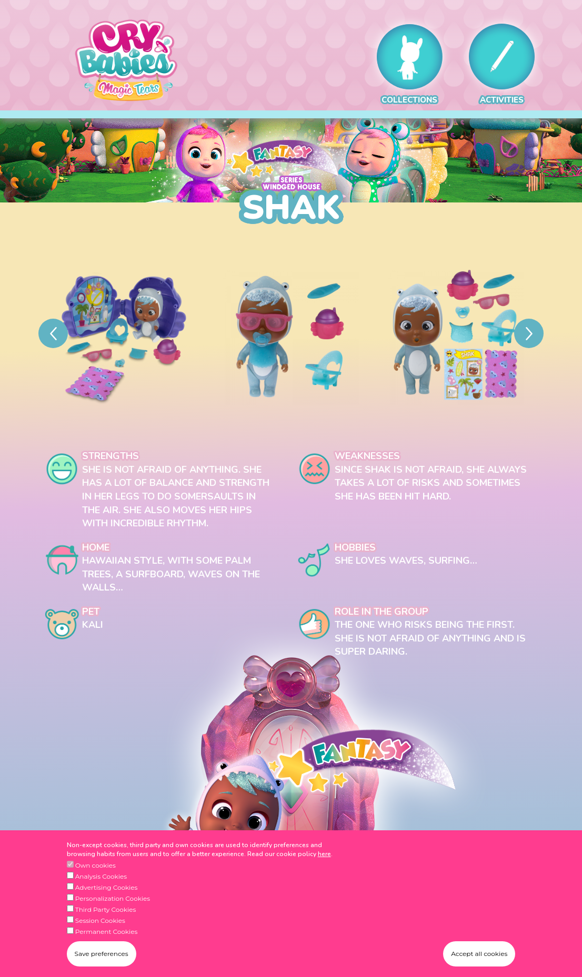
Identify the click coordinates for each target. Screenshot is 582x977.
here (324, 859)
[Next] (529, 333)
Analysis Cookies (101, 882)
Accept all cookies (479, 959)
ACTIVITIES (502, 64)
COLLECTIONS (410, 64)
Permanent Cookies (106, 937)
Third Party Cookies (105, 915)
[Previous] (53, 333)
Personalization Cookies (112, 904)
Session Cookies (100, 926)
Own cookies (95, 871)
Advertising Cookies (106, 893)
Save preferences (101, 959)
